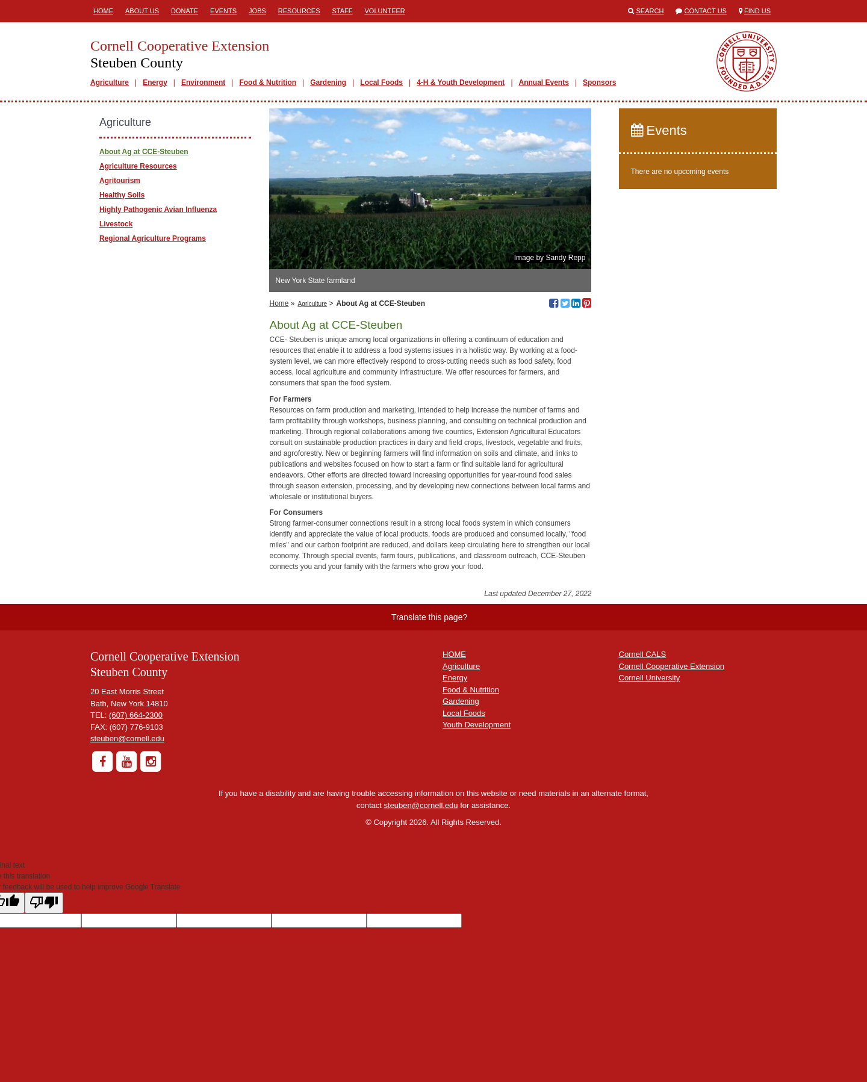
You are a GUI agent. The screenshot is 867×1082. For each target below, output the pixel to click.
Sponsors (599, 82)
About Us (142, 10)
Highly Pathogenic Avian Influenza (158, 209)
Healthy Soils (121, 195)
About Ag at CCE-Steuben (143, 152)
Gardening (328, 82)
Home (103, 10)
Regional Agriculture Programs (152, 238)
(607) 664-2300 (136, 715)
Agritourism (119, 180)
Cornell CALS (643, 654)
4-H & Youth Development (461, 82)
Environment (203, 82)
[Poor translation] (44, 902)
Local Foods (381, 82)
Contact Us (705, 10)
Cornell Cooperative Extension (672, 666)
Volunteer (385, 10)
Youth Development (477, 724)
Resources (299, 10)
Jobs (257, 10)
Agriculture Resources (138, 166)
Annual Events (544, 82)
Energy (155, 82)
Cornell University (649, 677)
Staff (342, 10)
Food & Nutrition (267, 82)
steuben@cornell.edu (127, 738)
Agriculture (109, 82)
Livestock (115, 224)
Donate (184, 10)
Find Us (757, 10)
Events (223, 10)
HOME (454, 654)
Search (650, 10)
